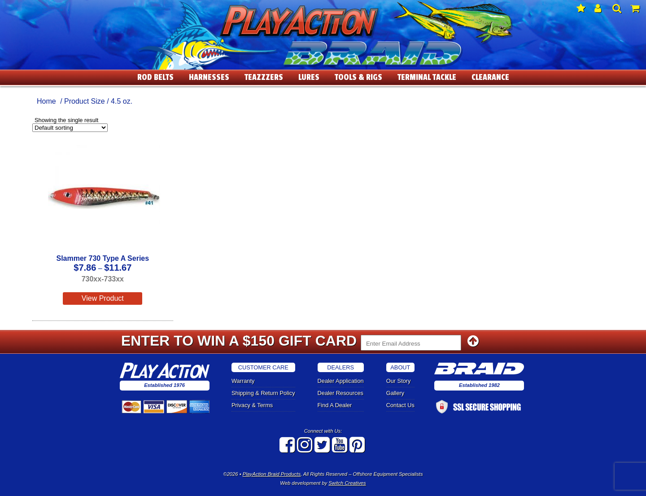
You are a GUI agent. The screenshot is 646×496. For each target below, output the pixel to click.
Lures (308, 77)
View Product (103, 298)
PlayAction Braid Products (272, 474)
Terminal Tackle (426, 77)
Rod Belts (155, 77)
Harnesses (209, 77)
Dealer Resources (340, 393)
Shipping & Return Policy (263, 393)
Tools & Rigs (358, 77)
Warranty (242, 380)
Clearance (490, 77)
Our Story (398, 380)
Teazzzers (263, 77)
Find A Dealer (335, 405)
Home (46, 101)
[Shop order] (70, 127)
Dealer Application (341, 380)
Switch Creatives (347, 483)
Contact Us (400, 405)
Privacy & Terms (252, 405)
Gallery (395, 393)
